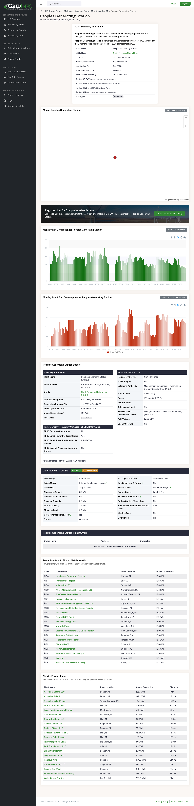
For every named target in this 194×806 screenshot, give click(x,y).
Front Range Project (65, 581)
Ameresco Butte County (67, 635)
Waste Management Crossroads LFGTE (74, 590)
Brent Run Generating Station (58, 710)
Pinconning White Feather (68, 640)
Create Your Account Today (169, 213)
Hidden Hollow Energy (66, 599)
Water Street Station (54, 778)
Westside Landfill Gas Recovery (70, 662)
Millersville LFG (63, 585)
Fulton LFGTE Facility (66, 617)
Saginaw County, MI (84, 11)
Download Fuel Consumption (173, 297)
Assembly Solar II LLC (54, 692)
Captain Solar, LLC (53, 714)
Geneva (59, 658)
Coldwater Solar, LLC (54, 719)
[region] (18, 407)
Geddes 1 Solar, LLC (53, 724)
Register (185, 4)
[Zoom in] (186, 118)
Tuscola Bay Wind (52, 769)
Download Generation (176, 230)
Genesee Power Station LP (56, 733)
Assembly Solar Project (55, 701)
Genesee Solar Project (54, 737)
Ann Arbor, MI (102, 11)
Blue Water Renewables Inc (68, 594)
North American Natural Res (125, 53)
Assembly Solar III (52, 696)
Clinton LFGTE (62, 644)
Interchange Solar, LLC (55, 742)
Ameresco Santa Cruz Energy (70, 653)
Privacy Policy (161, 801)
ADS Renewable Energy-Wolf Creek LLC (75, 603)
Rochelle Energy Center (67, 622)
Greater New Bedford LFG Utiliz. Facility (75, 631)
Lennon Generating (53, 751)
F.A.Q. (188, 801)
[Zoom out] (186, 122)
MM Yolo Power (63, 626)
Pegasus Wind (50, 760)
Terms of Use (177, 801)
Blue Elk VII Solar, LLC (54, 705)
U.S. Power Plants (53, 11)
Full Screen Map (175, 110)
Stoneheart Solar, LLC (54, 764)
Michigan (68, 11)
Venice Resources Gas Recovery (59, 773)
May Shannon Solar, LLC (55, 755)
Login (173, 3)
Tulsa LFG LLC (62, 613)
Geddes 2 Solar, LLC (53, 728)
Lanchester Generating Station (70, 576)
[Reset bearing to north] (186, 126)
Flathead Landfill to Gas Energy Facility (74, 608)
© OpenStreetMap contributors (177, 200)
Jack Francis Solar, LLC (55, 746)
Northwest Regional (65, 649)
